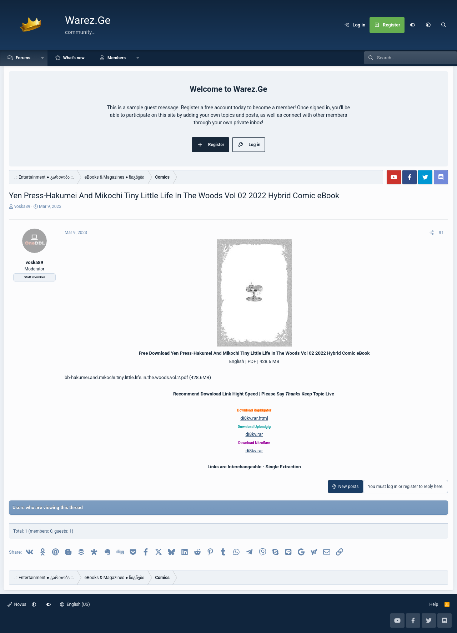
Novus (16, 604)
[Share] (431, 232)
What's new (74, 57)
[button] (428, 25)
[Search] (444, 25)
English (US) (75, 604)
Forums (23, 57)
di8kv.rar (254, 434)
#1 (441, 232)
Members (116, 57)
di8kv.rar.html (254, 418)
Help (434, 604)
